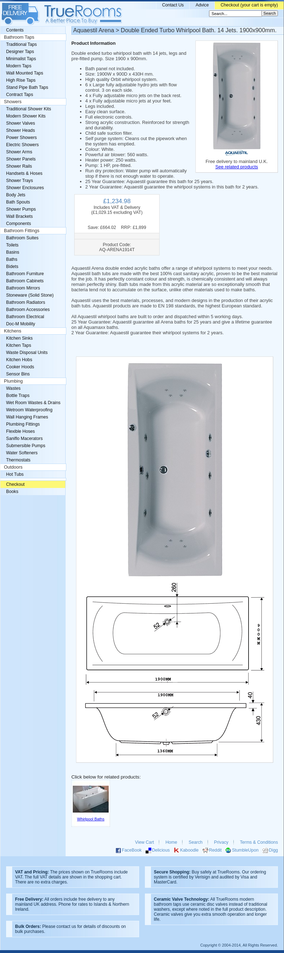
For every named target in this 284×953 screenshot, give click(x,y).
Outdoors (13, 467)
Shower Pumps (21, 209)
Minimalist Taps (21, 58)
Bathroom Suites (22, 237)
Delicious (161, 850)
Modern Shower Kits (26, 116)
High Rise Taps (21, 80)
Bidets (12, 266)
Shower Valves (20, 123)
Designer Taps (20, 51)
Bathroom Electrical (25, 316)
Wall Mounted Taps (24, 73)
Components (18, 223)
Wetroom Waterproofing (29, 409)
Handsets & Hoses (24, 173)
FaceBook (132, 850)
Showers (13, 101)
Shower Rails (19, 166)
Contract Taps (19, 94)
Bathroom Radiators (25, 302)
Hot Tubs (15, 474)
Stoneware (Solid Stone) (30, 295)
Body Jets (15, 194)
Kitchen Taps (18, 345)
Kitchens (12, 331)
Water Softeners (22, 452)
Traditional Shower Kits (28, 108)
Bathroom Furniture (25, 273)
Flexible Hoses (20, 431)
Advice (202, 5)
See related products (236, 166)
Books (12, 491)
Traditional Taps (21, 44)
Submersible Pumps (25, 445)
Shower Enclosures (25, 187)
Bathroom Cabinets (25, 280)
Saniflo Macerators (24, 438)
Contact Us (173, 5)
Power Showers (21, 137)
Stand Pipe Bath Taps (27, 87)
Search (196, 842)
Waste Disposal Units (27, 352)
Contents (15, 30)
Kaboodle (189, 850)
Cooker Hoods (20, 366)
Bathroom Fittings (21, 230)
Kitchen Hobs (19, 359)
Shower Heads (20, 130)
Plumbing (13, 381)
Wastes (13, 388)
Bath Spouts (18, 202)
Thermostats (18, 460)
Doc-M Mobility (20, 323)
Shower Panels (21, 159)
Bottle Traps (17, 395)
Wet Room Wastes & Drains (33, 402)
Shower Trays (19, 180)
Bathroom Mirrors (23, 288)
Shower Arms (19, 151)
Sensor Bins (18, 374)
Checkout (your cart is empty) (249, 5)
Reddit (215, 850)
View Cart (144, 842)
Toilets (12, 245)
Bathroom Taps (19, 37)
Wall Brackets (19, 216)
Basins (12, 252)
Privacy (221, 842)
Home (171, 842)
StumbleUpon (245, 850)
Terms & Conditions (259, 842)
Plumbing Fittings (23, 424)
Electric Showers (22, 144)
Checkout (15, 484)
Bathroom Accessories (28, 309)
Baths (11, 259)
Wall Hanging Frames (27, 417)
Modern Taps (19, 65)
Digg (273, 850)
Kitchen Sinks (19, 338)
